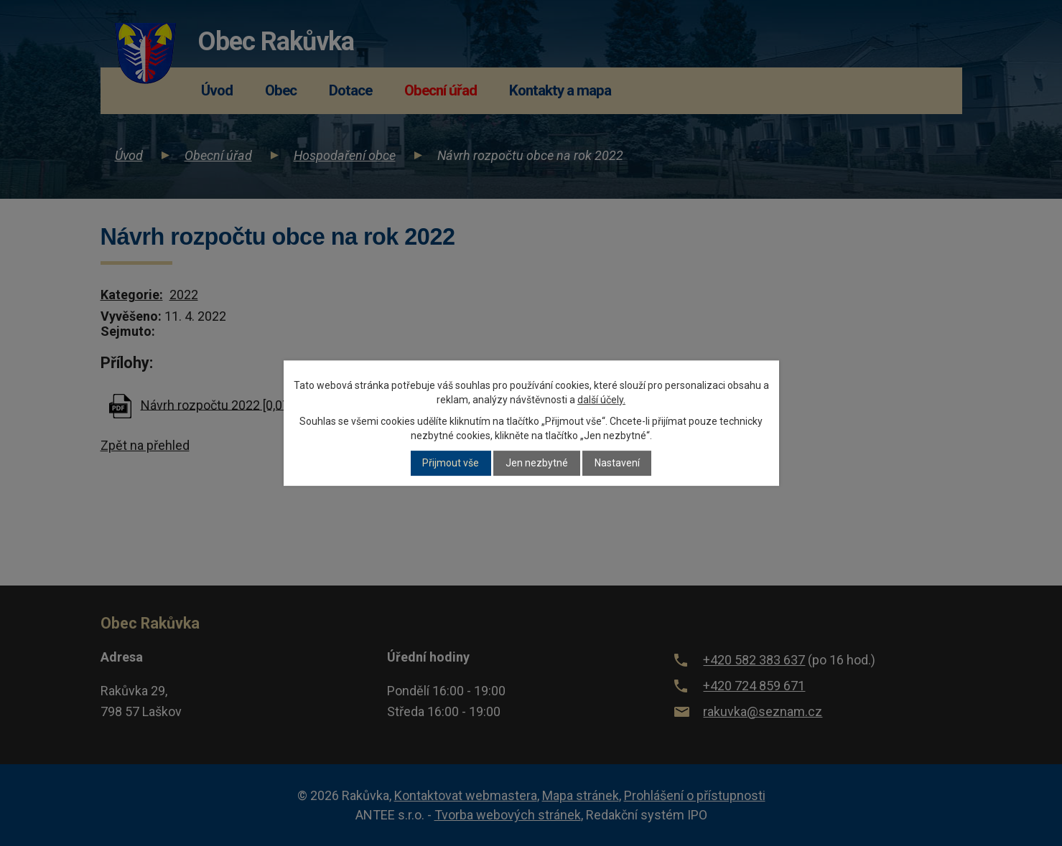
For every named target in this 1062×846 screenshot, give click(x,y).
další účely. (601, 399)
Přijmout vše (450, 463)
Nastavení (617, 463)
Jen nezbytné (537, 463)
